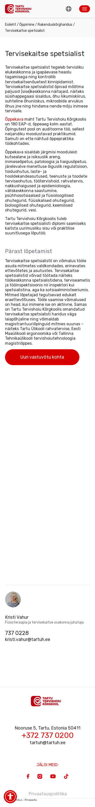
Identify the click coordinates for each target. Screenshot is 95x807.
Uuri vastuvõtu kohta (42, 357)
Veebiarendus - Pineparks (21, 799)
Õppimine (26, 24)
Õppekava (14, 119)
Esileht (10, 24)
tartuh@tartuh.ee (48, 742)
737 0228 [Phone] (17, 633)
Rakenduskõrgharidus (55, 24)
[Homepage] (19, 8)
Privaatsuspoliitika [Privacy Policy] (47, 794)
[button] (84, 8)
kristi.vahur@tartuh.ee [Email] (27, 639)
